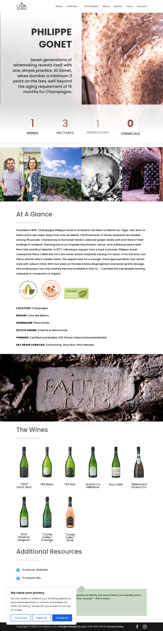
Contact (142, 6)
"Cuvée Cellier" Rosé (70, 537)
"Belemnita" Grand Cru (139, 485)
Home (59, 6)
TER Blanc (47, 484)
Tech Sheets (91, 6)
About (106, 6)
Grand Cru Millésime (92, 485)
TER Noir (70, 484)
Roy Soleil (116, 484)
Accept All (62, 617)
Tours (129, 6)
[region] (41, 606)
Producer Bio (32, 578)
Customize (21, 617)
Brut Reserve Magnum (24, 537)
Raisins (118, 6)
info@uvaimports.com (72, 626)
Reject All (41, 617)
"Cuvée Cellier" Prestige (47, 537)
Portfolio (72, 6)
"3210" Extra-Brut (24, 485)
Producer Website (35, 570)
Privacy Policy (115, 626)
